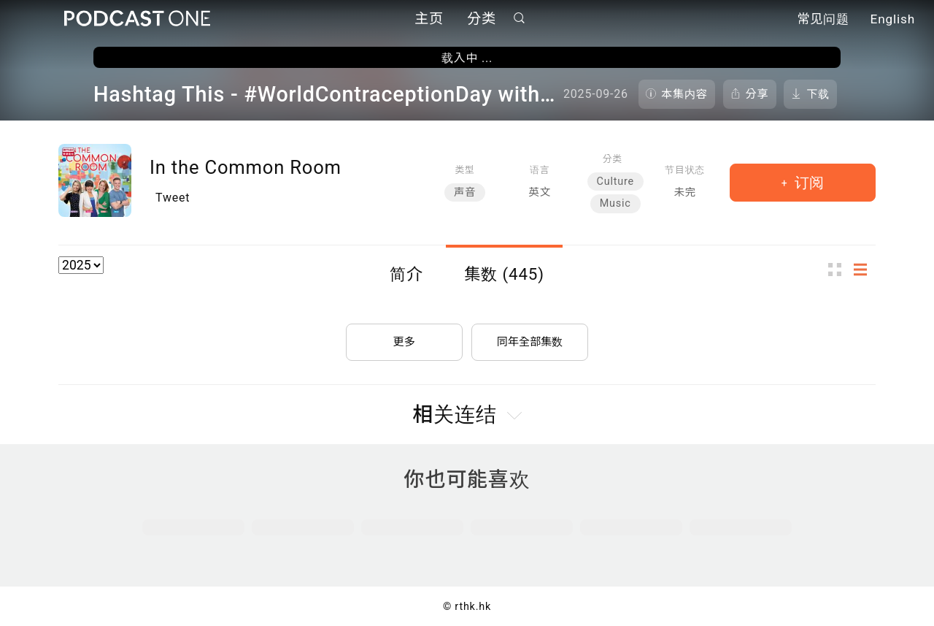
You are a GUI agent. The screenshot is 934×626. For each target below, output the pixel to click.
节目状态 (685, 169)
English (893, 20)
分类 (481, 20)
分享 (757, 94)
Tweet (172, 198)
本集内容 (684, 94)
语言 (539, 169)
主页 (429, 20)
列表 (865, 269)
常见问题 (823, 20)
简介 (406, 273)
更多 (404, 337)
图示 (839, 269)
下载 (818, 94)
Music (615, 203)
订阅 (807, 182)
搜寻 (519, 19)
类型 (464, 169)
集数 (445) (504, 273)
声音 (465, 192)
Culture (615, 181)
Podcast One (137, 19)
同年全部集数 (530, 337)
